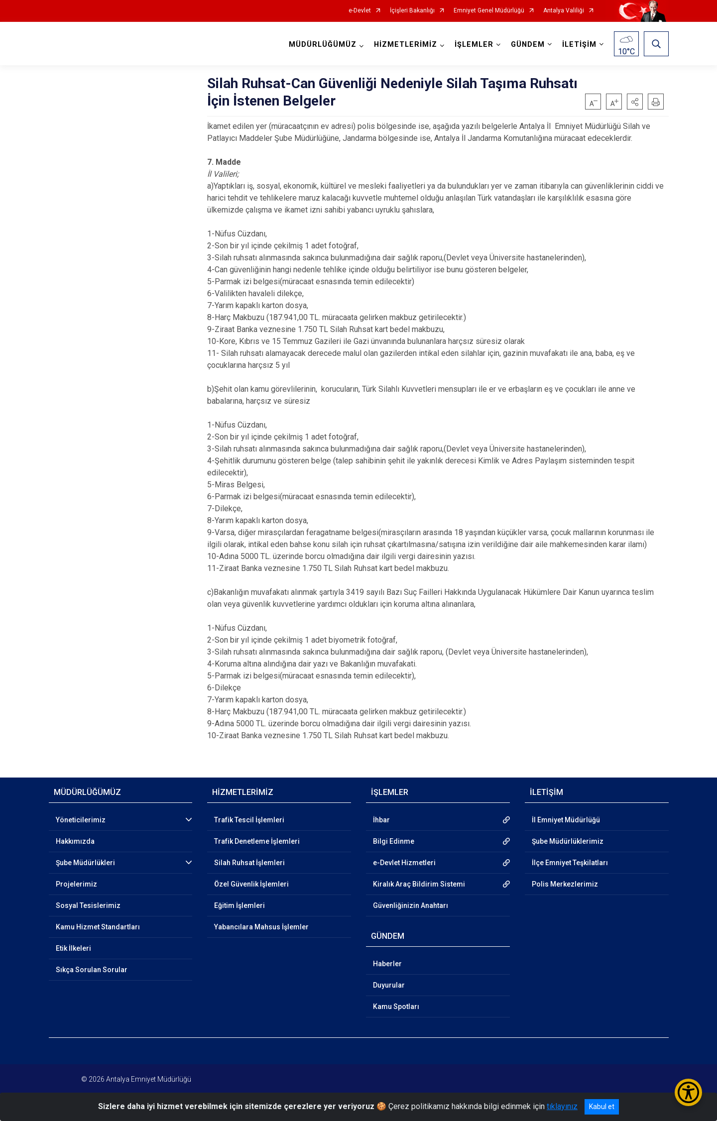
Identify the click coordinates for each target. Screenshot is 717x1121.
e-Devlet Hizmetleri (404, 863)
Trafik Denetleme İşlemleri (257, 841)
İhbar (381, 820)
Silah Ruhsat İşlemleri (249, 863)
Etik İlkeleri (73, 948)
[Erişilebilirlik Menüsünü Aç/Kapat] (688, 1092)
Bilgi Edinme (393, 841)
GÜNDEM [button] (528, 44)
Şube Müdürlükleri (85, 863)
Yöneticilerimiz (81, 820)
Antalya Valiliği (563, 10)
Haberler (387, 964)
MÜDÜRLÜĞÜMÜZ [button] (323, 44)
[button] (635, 102)
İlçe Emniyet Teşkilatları (570, 863)
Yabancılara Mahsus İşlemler (261, 927)
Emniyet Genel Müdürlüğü (489, 10)
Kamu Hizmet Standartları (98, 927)
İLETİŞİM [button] (579, 44)
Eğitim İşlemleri (239, 905)
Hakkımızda (75, 841)
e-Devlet (360, 10)
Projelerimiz (76, 884)
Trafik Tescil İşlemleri (249, 820)
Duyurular (389, 985)
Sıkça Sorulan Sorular (91, 970)
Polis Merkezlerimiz (565, 884)
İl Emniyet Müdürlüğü (566, 820)
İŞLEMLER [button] (474, 44)
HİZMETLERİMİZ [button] (405, 44)
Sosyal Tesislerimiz (88, 905)
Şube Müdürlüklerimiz (567, 841)
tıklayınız (562, 1106)
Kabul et (601, 1107)
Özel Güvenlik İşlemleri (251, 884)
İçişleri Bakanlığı (412, 10)
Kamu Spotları (396, 1006)
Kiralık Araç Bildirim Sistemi (419, 884)
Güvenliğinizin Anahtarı (410, 905)
